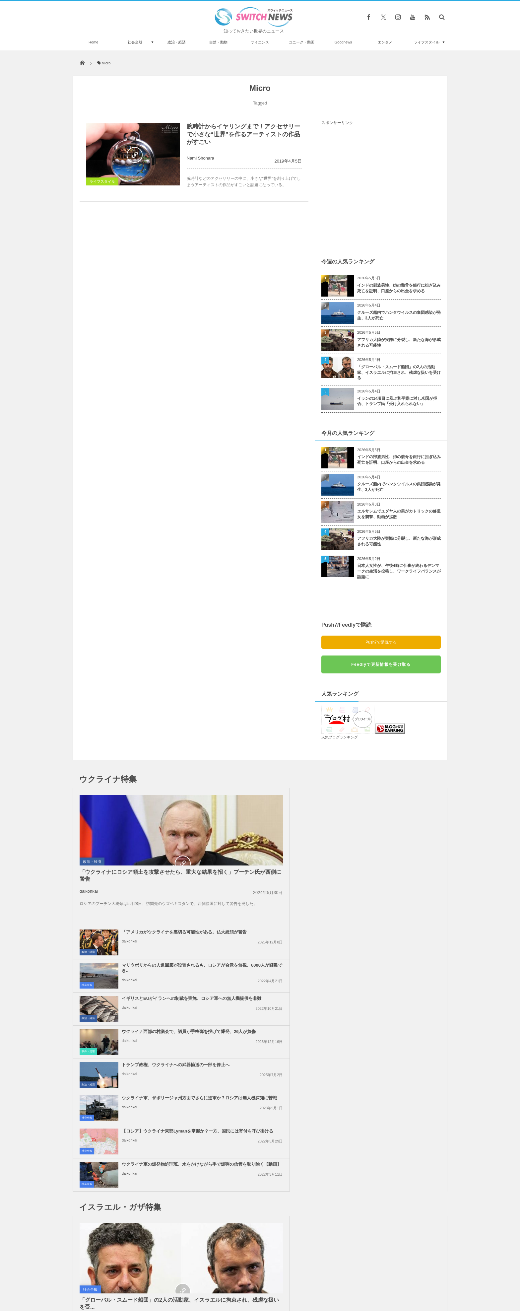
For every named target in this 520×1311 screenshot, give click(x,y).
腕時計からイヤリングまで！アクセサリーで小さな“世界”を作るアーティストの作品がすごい (243, 134)
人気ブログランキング (339, 737)
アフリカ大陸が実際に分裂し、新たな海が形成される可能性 (399, 342)
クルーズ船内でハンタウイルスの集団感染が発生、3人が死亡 (399, 315)
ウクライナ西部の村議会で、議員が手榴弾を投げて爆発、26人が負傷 (396, 833)
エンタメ (385, 42)
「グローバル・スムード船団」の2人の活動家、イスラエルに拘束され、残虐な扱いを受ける (399, 372)
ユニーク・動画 (301, 42)
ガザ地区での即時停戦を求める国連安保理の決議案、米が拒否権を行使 (275, 1023)
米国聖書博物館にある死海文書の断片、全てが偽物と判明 (148, 1211)
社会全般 (135, 42)
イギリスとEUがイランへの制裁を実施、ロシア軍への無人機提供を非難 (275, 833)
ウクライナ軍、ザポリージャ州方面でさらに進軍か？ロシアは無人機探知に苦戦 (396, 866)
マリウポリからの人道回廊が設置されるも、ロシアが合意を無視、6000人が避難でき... (396, 800)
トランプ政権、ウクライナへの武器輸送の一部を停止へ (275, 863)
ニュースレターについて (318, 1281)
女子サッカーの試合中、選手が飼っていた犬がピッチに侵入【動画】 (148, 1130)
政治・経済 (176, 42)
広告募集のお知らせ (368, 1281)
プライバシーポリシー (233, 1281)
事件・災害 (330, 847)
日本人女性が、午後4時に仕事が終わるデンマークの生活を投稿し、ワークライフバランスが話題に (399, 571)
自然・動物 (218, 42)
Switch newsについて (153, 1281)
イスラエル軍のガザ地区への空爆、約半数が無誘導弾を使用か (394, 987)
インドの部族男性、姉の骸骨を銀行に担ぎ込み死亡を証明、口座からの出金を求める (399, 288)
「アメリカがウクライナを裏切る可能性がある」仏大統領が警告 (275, 797)
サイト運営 (192, 1281)
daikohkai (89, 891)
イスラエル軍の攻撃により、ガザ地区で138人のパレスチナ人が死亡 (275, 1057)
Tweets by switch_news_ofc (260, 1120)
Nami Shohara (200, 158)
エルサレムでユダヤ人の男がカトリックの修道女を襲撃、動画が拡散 (399, 514)
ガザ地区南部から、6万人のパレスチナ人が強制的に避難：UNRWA (395, 1057)
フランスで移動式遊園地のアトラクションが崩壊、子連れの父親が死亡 (148, 1238)
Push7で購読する (381, 642)
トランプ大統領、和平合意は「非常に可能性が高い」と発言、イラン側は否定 (275, 957)
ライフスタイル (426, 42)
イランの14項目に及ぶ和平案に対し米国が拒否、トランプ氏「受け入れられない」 (397, 401)
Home (93, 42)
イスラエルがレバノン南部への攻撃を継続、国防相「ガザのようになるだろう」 (396, 957)
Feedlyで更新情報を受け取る (381, 664)
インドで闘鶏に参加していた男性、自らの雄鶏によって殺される (148, 1184)
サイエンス (260, 42)
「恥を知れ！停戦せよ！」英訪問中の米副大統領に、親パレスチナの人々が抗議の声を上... (275, 990)
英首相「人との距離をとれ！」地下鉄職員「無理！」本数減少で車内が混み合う (146, 1157)
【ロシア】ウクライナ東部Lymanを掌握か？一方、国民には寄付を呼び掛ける (273, 899)
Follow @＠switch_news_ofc (260, 1132)
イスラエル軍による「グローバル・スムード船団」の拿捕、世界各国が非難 (396, 1023)
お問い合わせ (275, 1281)
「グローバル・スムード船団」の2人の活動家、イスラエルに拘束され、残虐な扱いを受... (131, 1036)
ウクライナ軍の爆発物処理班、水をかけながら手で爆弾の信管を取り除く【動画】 (396, 899)
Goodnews (343, 42)
